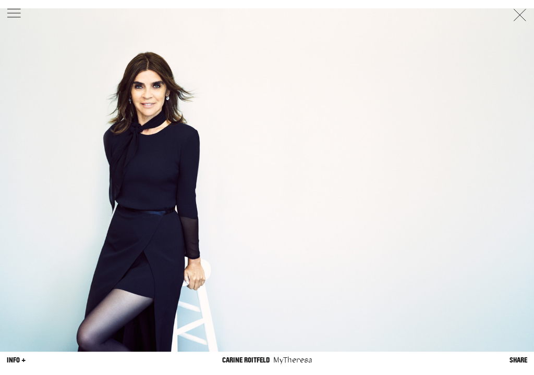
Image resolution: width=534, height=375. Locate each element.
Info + (16, 360)
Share (518, 360)
